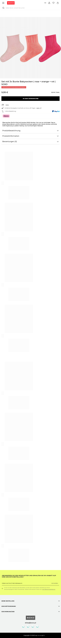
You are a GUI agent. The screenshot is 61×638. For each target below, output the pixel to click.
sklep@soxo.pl (30, 623)
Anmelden (54, 583)
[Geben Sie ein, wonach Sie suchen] (30, 8)
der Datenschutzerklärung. (48, 589)
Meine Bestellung (7, 601)
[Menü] (3, 3)
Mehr (7, 105)
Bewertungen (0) (9, 141)
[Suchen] (3, 8)
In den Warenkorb (30, 98)
